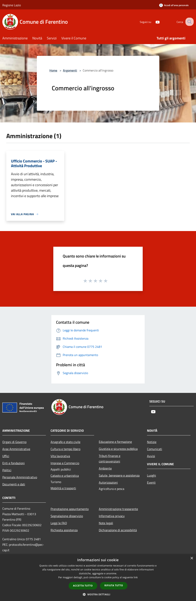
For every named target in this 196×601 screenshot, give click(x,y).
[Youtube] (154, 21)
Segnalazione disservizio (67, 516)
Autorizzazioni (108, 482)
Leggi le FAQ (59, 523)
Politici (6, 470)
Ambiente (105, 468)
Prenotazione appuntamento (70, 509)
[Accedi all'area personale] (174, 5)
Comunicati (154, 449)
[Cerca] (189, 21)
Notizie (151, 442)
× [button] (191, 558)
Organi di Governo (14, 442)
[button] (98, 594)
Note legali (106, 523)
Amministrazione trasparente (118, 509)
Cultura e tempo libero (65, 449)
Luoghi (151, 475)
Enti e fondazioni (13, 463)
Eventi (151, 482)
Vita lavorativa (60, 456)
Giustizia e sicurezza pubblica (118, 448)
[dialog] (98, 577)
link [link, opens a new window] (136, 577)
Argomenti (70, 70)
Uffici (5, 456)
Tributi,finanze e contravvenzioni (109, 458)
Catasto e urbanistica (65, 475)
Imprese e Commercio (65, 463)
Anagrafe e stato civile (65, 442)
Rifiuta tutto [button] (113, 585)
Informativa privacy (112, 516)
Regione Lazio (11, 5)
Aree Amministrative (16, 449)
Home (53, 70)
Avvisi (151, 456)
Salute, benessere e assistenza (119, 475)
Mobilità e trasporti (63, 488)
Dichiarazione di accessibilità (118, 530)
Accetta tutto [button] (83, 585)
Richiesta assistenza (64, 530)
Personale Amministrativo (19, 477)
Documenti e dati (13, 484)
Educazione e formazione (115, 441)
